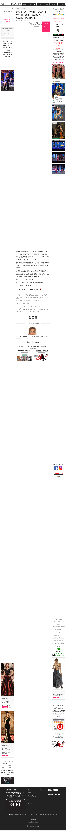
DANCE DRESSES (6, 38)
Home (24, 4)
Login (46, 4)
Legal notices (31, 798)
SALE (3, 35)
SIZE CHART (31, 800)
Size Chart (53, 4)
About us (40, 4)
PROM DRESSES (58, 734)
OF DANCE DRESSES (58, 737)
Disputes (30, 802)
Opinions (61, 4)
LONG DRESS (6, 30)
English (32, 826)
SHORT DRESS (6, 33)
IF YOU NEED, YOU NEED (58, 733)
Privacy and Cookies (32, 796)
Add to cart (46, 26)
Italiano (37, 826)
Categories (30, 793)
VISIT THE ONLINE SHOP (58, 736)
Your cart (31, 4)
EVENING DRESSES (20, 8)
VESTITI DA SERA (11, 4)
